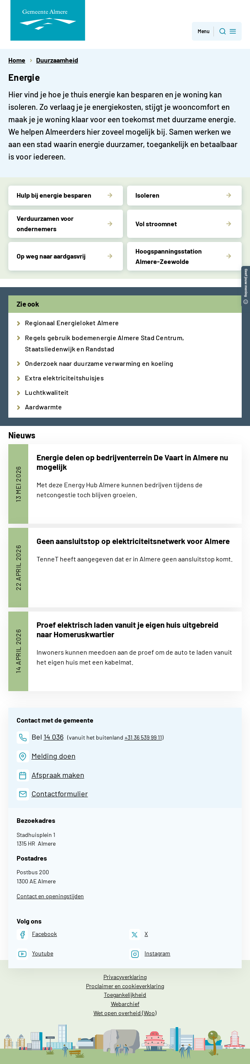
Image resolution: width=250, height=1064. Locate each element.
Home (16, 60)
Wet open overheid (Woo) (125, 1012)
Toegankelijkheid (125, 994)
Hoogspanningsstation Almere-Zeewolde (168, 256)
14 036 (54, 736)
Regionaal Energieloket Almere (72, 322)
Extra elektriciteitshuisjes (64, 378)
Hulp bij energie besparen (54, 195)
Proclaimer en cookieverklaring (125, 985)
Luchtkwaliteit (47, 392)
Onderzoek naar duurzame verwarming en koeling (99, 363)
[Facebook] (37, 934)
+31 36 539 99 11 (143, 737)
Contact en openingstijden (50, 896)
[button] (245, 270)
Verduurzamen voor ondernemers (45, 223)
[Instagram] (149, 954)
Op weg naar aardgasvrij (51, 256)
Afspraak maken (58, 774)
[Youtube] (35, 954)
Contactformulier (60, 793)
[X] (138, 934)
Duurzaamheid (57, 60)
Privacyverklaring (125, 976)
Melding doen (54, 755)
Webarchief (125, 1003)
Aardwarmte (43, 407)
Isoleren (147, 195)
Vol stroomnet (156, 223)
